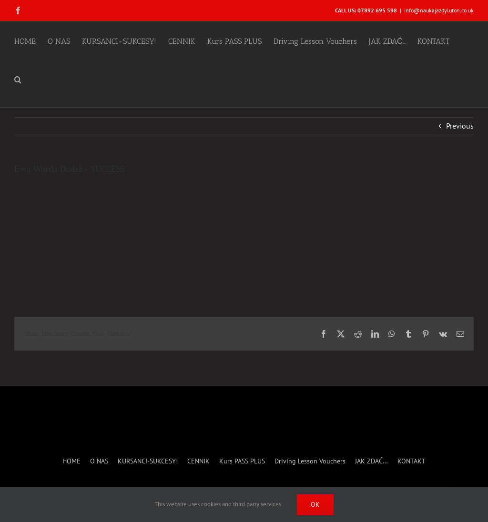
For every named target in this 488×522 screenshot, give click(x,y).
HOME (71, 461)
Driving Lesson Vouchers (310, 461)
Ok (315, 504)
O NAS (99, 461)
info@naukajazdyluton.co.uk (439, 10)
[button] (17, 79)
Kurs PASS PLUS (242, 461)
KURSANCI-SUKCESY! (148, 461)
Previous (460, 125)
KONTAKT (411, 461)
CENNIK (198, 461)
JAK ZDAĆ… (371, 461)
